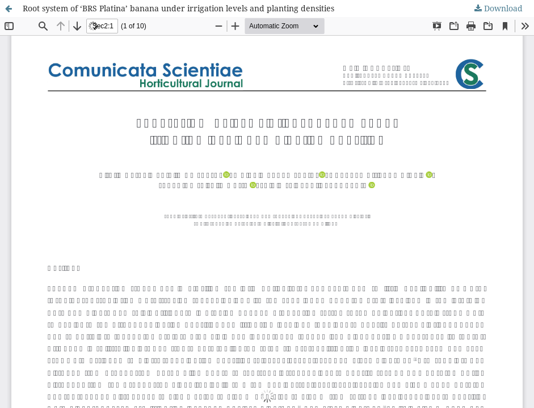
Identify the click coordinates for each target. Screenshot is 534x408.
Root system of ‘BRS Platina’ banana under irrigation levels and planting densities (178, 8)
